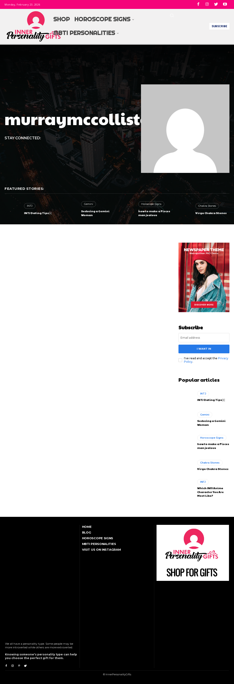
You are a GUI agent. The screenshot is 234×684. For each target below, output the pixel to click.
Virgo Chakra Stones (211, 213)
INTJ (29, 205)
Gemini (88, 204)
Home (87, 526)
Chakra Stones (207, 205)
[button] (172, 15)
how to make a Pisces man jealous (154, 213)
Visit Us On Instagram (101, 549)
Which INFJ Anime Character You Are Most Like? (210, 491)
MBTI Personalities (99, 543)
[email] (204, 337)
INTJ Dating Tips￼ (38, 213)
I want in (204, 348)
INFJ (203, 481)
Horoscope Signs (151, 204)
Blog (86, 532)
